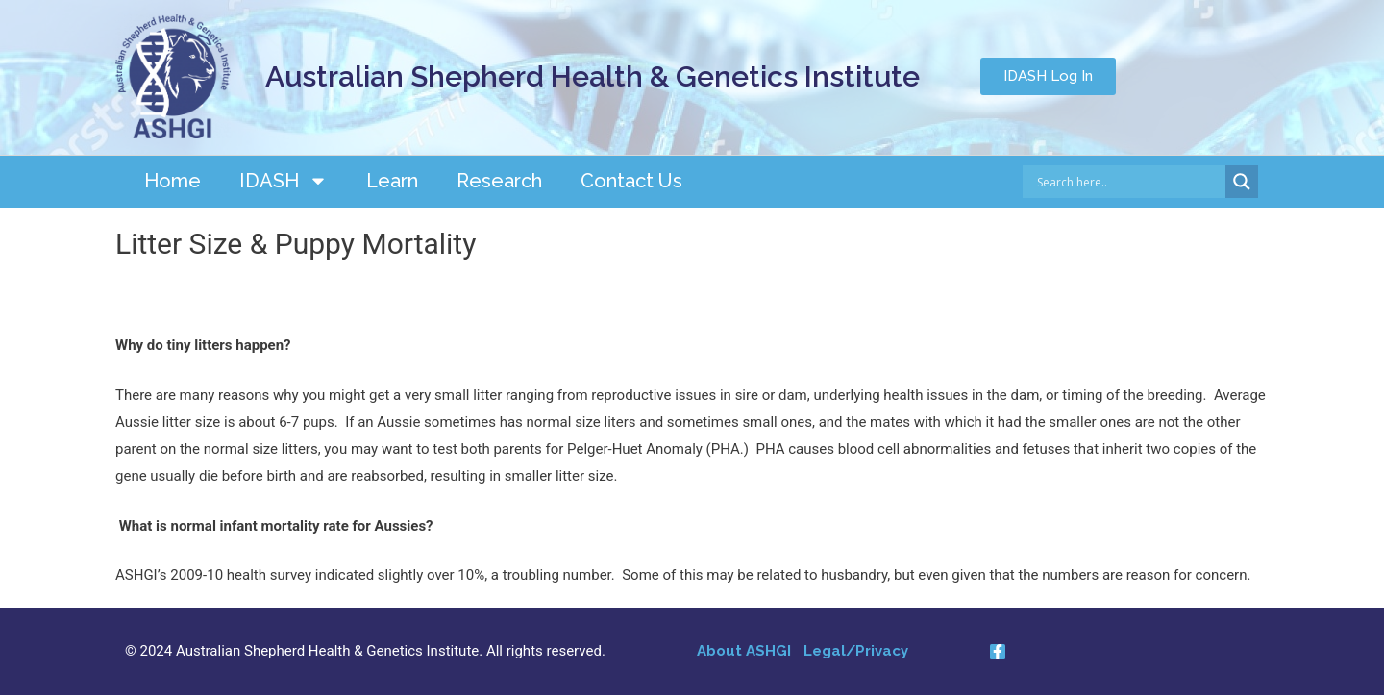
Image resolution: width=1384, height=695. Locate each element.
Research (499, 180)
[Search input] (1129, 181)
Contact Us (631, 180)
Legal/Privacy (855, 650)
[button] (1048, 76)
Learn (392, 180)
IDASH (283, 180)
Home (172, 180)
